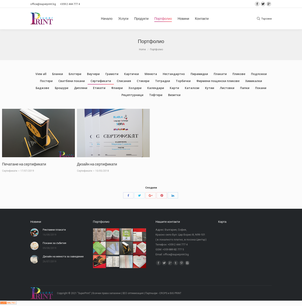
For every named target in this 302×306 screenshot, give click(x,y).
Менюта (151, 74)
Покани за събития (54, 243)
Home (142, 49)
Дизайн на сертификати (97, 164)
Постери (46, 81)
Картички (131, 74)
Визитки (174, 95)
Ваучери (93, 74)
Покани (260, 88)
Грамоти (111, 74)
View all (40, 74)
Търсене (266, 18)
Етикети (99, 88)
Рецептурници (132, 95)
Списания (124, 81)
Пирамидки (199, 74)
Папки (244, 88)
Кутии (209, 88)
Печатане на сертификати (24, 164)
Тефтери (155, 95)
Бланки (57, 74)
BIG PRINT (175, 293)
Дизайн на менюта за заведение (63, 256)
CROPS (163, 293)
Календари (155, 88)
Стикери (143, 81)
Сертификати (101, 81)
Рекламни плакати (54, 229)
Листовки (227, 88)
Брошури (61, 88)
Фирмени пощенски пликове (217, 81)
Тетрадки (162, 81)
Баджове (42, 88)
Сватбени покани (71, 81)
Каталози (192, 88)
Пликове (238, 74)
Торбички (183, 81)
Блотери (75, 74)
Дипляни (80, 88)
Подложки (259, 74)
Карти (174, 88)
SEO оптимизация (132, 293)
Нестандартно (174, 74)
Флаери (117, 88)
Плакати (220, 74)
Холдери (135, 88)
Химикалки (253, 81)
